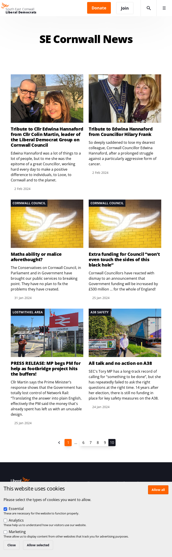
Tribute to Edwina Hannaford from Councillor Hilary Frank (121, 131)
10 (112, 442)
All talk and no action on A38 (120, 363)
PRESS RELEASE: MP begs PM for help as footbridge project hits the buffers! (45, 369)
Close (11, 545)
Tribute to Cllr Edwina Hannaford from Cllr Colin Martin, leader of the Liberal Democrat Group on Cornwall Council (47, 137)
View (125, 124)
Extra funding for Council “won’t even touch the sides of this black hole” (124, 260)
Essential (16, 508)
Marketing (17, 531)
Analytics (16, 520)
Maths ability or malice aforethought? (36, 257)
